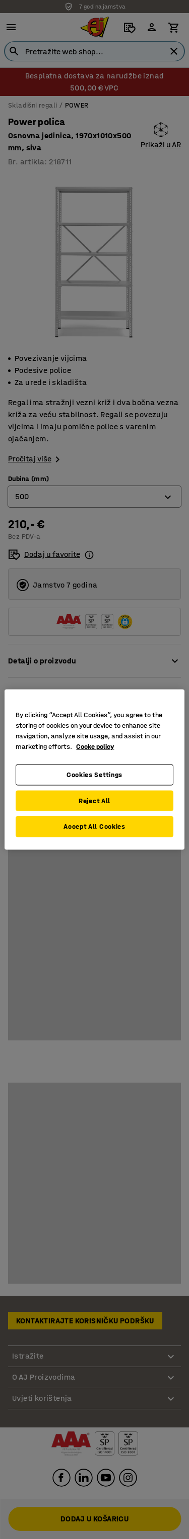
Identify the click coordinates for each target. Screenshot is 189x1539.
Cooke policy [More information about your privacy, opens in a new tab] (95, 746)
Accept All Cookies (94, 826)
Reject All (94, 800)
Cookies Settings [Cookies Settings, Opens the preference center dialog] (94, 775)
